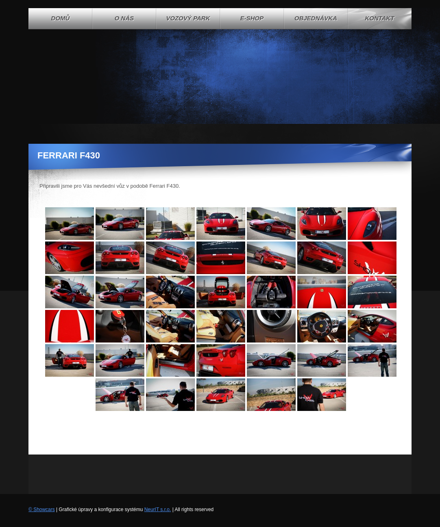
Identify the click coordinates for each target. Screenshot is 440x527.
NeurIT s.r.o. (157, 509)
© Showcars (41, 509)
